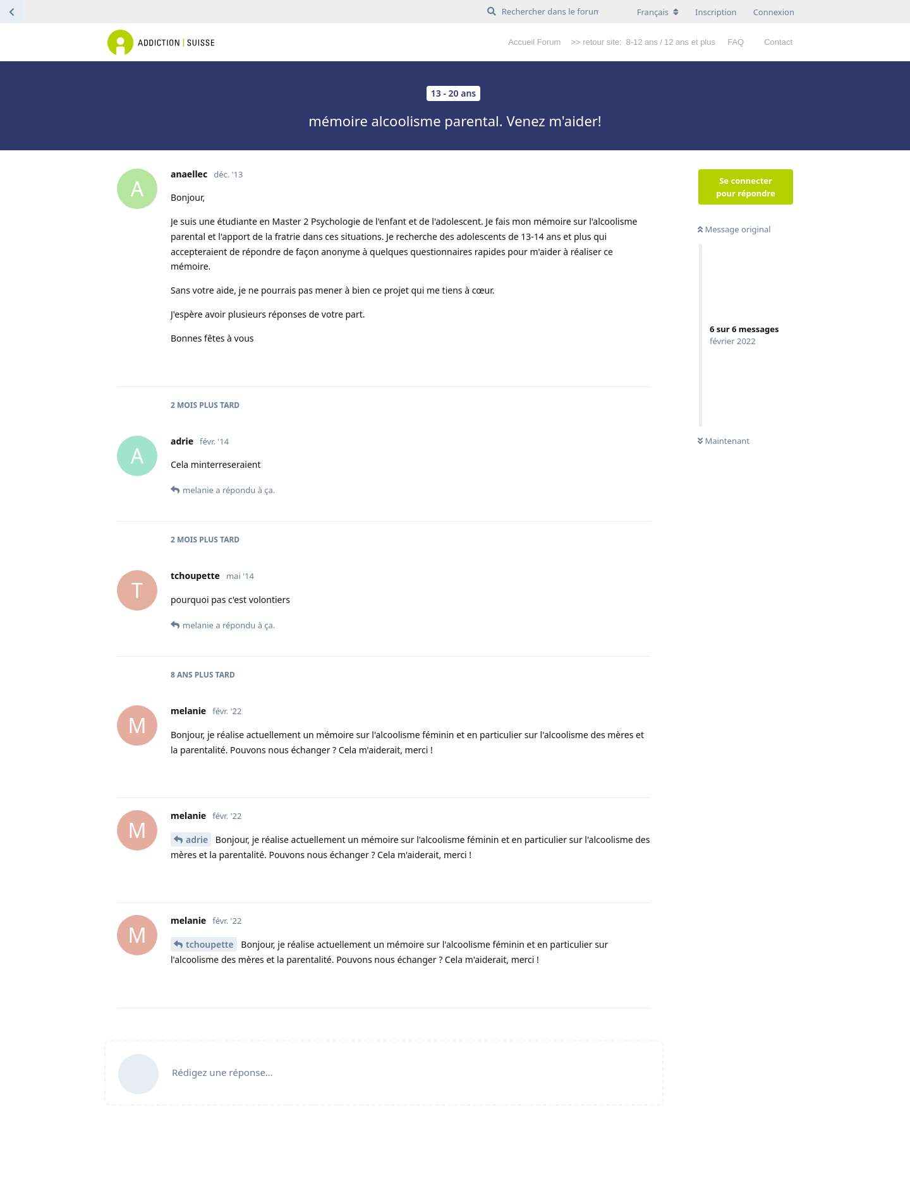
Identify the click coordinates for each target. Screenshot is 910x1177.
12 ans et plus (689, 42)
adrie (197, 839)
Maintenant (723, 440)
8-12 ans (642, 42)
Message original (734, 229)
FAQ (735, 42)
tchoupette (210, 944)
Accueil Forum (534, 42)
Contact (778, 42)
